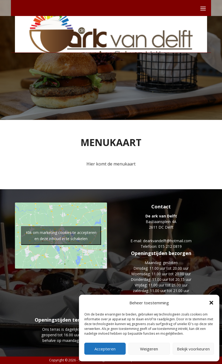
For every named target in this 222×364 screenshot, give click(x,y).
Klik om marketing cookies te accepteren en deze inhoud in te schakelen (61, 235)
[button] (211, 302)
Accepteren (105, 348)
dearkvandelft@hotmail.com (167, 240)
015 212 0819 (170, 246)
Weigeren (149, 348)
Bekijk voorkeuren (193, 348)
